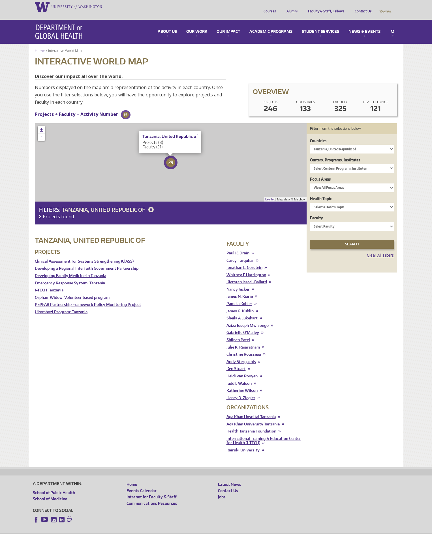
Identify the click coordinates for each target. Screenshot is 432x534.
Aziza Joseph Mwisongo (247, 317)
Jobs (222, 489)
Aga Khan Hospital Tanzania (251, 409)
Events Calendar (142, 482)
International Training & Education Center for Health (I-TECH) (263, 433)
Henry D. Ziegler (240, 390)
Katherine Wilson (242, 382)
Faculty (316, 209)
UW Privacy (108, 529)
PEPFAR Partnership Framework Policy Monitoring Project (88, 297)
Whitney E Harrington (246, 267)
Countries (318, 132)
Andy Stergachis (241, 354)
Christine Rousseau (243, 346)
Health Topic (321, 190)
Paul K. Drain (237, 245)
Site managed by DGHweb (164, 529)
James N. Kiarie (239, 288)
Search (392, 24)
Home (40, 42)
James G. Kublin (240, 303)
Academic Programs (270, 24)
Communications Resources (152, 495)
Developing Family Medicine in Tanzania (70, 268)
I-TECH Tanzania (49, 282)
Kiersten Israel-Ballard (246, 274)
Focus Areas (320, 171)
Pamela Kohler (239, 296)
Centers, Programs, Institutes (335, 152)
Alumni (290, 6)
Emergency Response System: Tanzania (70, 275)
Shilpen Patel (238, 332)
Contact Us (361, 6)
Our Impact (228, 24)
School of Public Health (54, 484)
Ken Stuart (236, 361)
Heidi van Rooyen (242, 368)
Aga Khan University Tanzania (253, 416)
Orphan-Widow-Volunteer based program (72, 289)
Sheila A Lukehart (242, 310)
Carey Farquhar (240, 252)
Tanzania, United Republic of (109, 201)
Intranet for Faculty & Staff (151, 489)
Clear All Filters (380, 247)
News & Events (364, 24)
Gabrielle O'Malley (242, 325)
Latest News (229, 476)
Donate (385, 6)
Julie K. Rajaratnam (243, 339)
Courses (268, 6)
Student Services (320, 24)
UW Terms (131, 529)
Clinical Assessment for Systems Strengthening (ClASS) (84, 253)
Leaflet (270, 191)
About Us (167, 24)
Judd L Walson (239, 375)
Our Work (196, 24)
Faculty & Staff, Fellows (325, 6)
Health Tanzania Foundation (251, 423)
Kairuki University (243, 442)
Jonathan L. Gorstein (244, 260)
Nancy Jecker (238, 281)
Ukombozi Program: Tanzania (61, 304)
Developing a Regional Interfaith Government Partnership (86, 260)
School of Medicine (50, 490)
